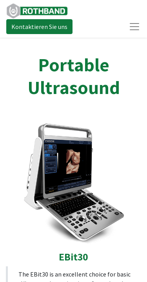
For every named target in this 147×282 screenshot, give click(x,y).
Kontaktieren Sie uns (39, 27)
